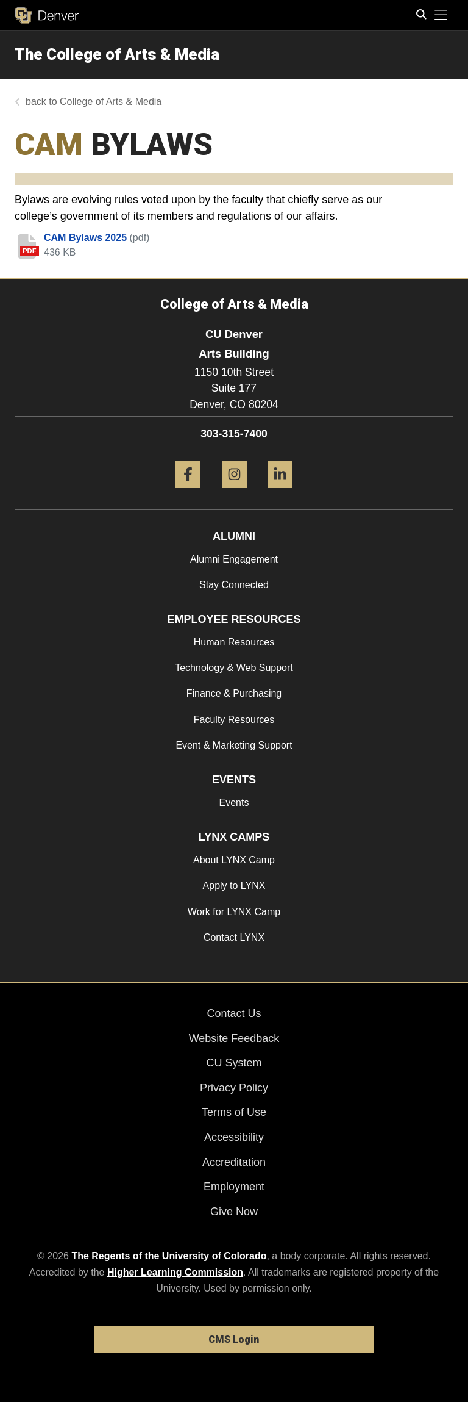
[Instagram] (234, 492)
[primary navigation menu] (441, 15)
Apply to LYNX (234, 885)
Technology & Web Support (234, 668)
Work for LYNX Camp (234, 912)
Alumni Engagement (234, 559)
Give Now (234, 1212)
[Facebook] (188, 492)
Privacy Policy (234, 1088)
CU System (233, 1063)
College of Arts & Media (110, 101)
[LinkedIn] (280, 492)
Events (234, 802)
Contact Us (234, 1013)
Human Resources (234, 642)
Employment (234, 1187)
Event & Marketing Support (234, 745)
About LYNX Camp (234, 860)
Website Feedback (234, 1038)
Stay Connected (234, 585)
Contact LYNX (234, 937)
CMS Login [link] (233, 1339)
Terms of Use (234, 1112)
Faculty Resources (234, 719)
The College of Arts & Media (117, 54)
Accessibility (234, 1137)
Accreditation (234, 1162)
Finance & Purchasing (234, 693)
